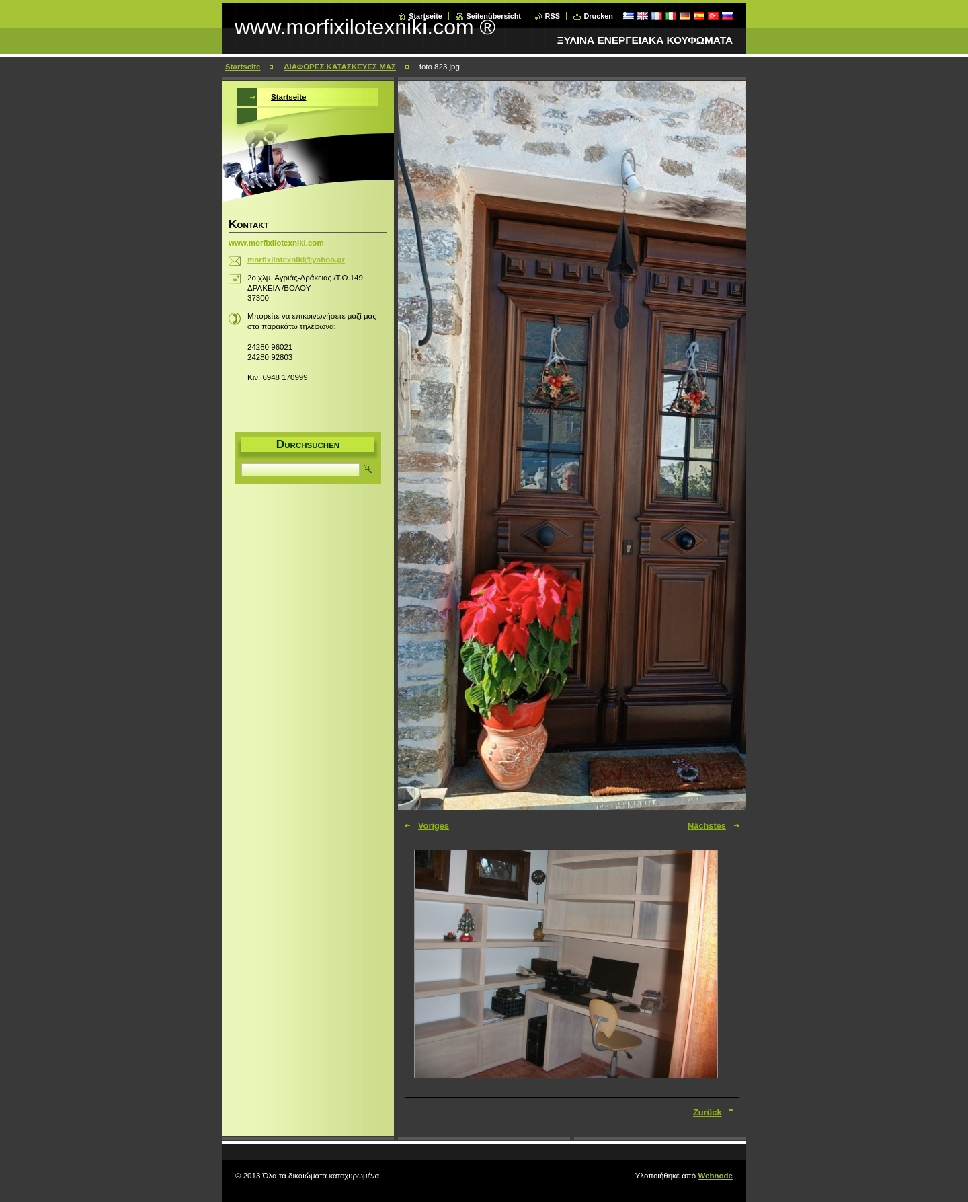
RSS (552, 16)
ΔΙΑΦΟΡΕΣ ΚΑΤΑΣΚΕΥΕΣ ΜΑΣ (340, 67)
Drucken (598, 16)
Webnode (715, 1176)
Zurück (707, 1112)
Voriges (433, 826)
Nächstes (707, 826)
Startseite (425, 16)
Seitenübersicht (493, 16)
